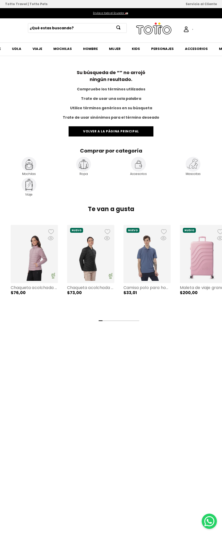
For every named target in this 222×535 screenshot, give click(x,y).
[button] (34, 270)
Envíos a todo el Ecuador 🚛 (110, 13)
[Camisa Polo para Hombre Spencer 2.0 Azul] (147, 270)
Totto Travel (16, 4)
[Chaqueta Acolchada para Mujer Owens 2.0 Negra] (90, 270)
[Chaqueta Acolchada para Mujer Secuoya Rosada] (34, 270)
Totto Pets (38, 4)
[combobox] (77, 28)
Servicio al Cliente (201, 4)
